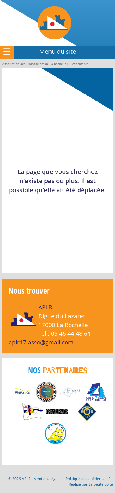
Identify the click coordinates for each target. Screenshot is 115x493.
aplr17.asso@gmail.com (41, 342)
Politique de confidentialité (88, 478)
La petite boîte (101, 484)
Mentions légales (48, 478)
